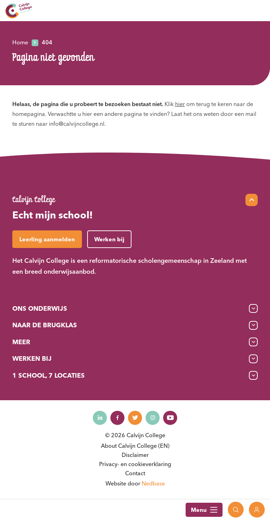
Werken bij (32, 358)
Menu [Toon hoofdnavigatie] (204, 509)
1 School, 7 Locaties (48, 375)
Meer (21, 342)
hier (180, 103)
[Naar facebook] (117, 418)
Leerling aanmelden (47, 239)
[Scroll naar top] (251, 200)
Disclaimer (135, 454)
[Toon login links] (257, 510)
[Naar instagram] (153, 418)
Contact (135, 473)
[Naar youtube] (170, 418)
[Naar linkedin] (100, 418)
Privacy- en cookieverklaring (135, 464)
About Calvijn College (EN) (135, 445)
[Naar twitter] (135, 418)
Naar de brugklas (44, 325)
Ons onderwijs (39, 308)
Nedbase (153, 483)
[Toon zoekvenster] (236, 510)
